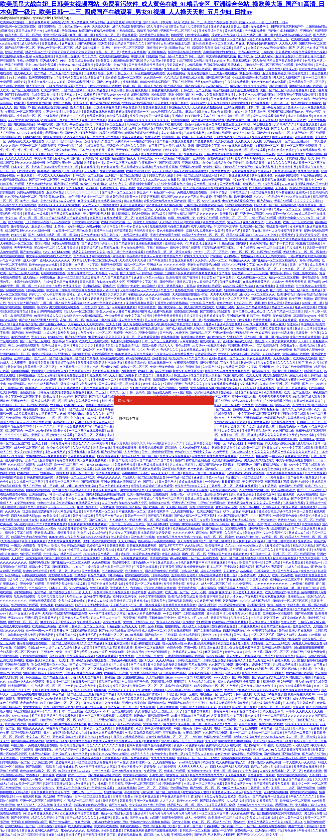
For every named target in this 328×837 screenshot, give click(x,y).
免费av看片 (23, 56)
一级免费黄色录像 (285, 515)
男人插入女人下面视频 (242, 596)
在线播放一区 (229, 392)
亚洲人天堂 (275, 303)
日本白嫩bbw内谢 (144, 562)
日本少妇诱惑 (52, 732)
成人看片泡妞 (185, 145)
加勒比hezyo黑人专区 (111, 282)
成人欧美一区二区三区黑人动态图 (200, 724)
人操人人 (264, 575)
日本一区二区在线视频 (266, 809)
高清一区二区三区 (72, 320)
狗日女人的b (272, 447)
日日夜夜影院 (88, 133)
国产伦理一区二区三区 (285, 290)
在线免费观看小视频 (45, 94)
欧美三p (67, 690)
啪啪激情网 (295, 179)
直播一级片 (191, 647)
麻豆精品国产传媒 (13, 269)
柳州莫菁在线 (128, 379)
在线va (47, 282)
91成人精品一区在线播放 (299, 507)
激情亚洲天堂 (72, 286)
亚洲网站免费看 (191, 167)
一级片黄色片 (267, 520)
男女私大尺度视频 (166, 167)
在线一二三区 (96, 392)
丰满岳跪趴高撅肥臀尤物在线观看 (214, 456)
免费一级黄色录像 (162, 367)
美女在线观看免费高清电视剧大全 (233, 99)
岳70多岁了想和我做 (98, 596)
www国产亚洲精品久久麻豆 (107, 613)
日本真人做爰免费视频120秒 (74, 426)
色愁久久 (131, 333)
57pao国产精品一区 (216, 86)
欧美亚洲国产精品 (209, 511)
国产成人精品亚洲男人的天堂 (39, 320)
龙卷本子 (37, 167)
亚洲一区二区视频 (225, 771)
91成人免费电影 (86, 686)
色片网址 (188, 622)
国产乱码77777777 (171, 545)
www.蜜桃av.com (187, 299)
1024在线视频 (134, 635)
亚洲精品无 (46, 635)
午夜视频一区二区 (267, 145)
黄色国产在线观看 (66, 282)
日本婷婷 (198, 43)
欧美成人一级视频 (37, 213)
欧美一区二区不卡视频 (197, 137)
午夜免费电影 (193, 154)
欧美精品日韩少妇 (258, 162)
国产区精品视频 (170, 162)
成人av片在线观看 (129, 724)
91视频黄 (294, 639)
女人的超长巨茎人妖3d (51, 413)
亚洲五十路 (105, 43)
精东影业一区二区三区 (116, 567)
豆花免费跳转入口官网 (26, 732)
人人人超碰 (256, 69)
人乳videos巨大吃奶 (39, 184)
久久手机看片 (106, 350)
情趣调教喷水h (39, 562)
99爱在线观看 (174, 124)
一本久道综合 (207, 588)
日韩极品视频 (35, 290)
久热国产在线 (211, 367)
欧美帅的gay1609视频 (43, 264)
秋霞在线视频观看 (53, 273)
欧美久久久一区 (188, 800)
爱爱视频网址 (280, 528)
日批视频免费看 (39, 362)
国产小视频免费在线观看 (162, 571)
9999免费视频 (52, 498)
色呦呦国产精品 (275, 418)
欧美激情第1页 (287, 439)
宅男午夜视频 (248, 724)
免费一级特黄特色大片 (58, 707)
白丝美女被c (86, 333)
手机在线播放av (158, 247)
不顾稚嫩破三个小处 (136, 473)
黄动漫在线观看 (83, 515)
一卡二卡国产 (172, 613)
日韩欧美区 (146, 158)
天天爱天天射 (101, 26)
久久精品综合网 (174, 809)
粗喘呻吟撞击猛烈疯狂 (155, 82)
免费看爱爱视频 (125, 464)
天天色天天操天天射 (168, 316)
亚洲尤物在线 (55, 192)
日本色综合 (86, 150)
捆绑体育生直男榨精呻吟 (288, 26)
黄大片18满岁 (29, 201)
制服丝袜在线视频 (44, 549)
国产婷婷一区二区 (228, 128)
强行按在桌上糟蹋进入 (283, 31)
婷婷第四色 (231, 601)
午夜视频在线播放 (149, 188)
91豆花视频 (184, 60)
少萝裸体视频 (52, 111)
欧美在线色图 (300, 39)
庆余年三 (31, 460)
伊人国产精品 (236, 39)
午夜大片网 (83, 822)
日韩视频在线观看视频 (99, 111)
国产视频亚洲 (278, 86)
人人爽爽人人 (118, 520)
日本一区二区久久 (261, 549)
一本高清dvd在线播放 (122, 660)
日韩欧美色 (158, 601)
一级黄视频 (163, 749)
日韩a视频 (244, 320)
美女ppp (249, 532)
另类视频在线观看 (135, 618)
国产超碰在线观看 (12, 290)
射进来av (140, 715)
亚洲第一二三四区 (72, 116)
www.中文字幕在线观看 (24, 120)
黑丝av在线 (283, 405)
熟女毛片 (83, 532)
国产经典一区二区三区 (117, 192)
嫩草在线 (68, 43)
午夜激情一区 (264, 405)
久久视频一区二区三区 (29, 481)
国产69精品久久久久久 (127, 771)
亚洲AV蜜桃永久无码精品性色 (233, 333)
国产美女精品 (177, 213)
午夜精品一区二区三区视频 (23, 111)
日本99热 (289, 703)
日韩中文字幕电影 (197, 35)
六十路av (56, 405)
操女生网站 (7, 56)
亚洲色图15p (76, 413)
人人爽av (287, 184)
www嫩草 (246, 571)
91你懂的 (194, 796)
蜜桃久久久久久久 (196, 256)
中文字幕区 (193, 222)
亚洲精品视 (235, 337)
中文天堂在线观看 (100, 788)
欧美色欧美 (125, 647)
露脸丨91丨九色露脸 (14, 77)
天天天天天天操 (296, 282)
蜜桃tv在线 (33, 660)
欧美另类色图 (224, 141)
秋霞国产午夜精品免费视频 (97, 31)
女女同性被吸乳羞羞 (101, 639)
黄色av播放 (127, 188)
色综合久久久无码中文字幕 (139, 145)
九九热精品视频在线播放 (31, 128)
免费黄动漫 (117, 652)
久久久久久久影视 (44, 379)
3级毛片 (13, 579)
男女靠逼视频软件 (239, 60)
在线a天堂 (100, 39)
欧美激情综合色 (135, 362)
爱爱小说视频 (13, 213)
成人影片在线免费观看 (92, 460)
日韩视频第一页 (157, 48)
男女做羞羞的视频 (39, 103)
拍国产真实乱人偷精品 (206, 375)
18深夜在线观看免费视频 (67, 239)
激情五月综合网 (148, 31)
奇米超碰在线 (110, 167)
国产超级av (239, 524)
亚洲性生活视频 (141, 669)
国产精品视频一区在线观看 (182, 86)
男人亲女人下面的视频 (241, 656)
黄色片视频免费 (55, 524)
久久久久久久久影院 (308, 201)
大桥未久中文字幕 (294, 469)
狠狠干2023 (35, 524)
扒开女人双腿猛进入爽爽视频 (100, 703)
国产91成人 (241, 635)
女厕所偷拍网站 (316, 26)
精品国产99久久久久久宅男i (248, 86)
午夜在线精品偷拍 (112, 171)
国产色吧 (71, 133)
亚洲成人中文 (49, 60)
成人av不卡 (107, 269)
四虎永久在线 (54, 269)
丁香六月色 (167, 145)
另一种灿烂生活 (31, 677)
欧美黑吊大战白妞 (305, 358)
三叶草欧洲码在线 (129, 39)
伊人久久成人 (26, 805)
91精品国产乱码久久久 (129, 43)
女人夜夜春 (19, 362)
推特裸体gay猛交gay (269, 456)
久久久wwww (32, 788)
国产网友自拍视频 (17, 94)
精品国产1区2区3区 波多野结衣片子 (47, 99)
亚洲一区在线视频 (146, 800)
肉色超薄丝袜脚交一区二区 (86, 196)
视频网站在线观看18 (301, 694)
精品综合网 (263, 430)
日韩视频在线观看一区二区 (135, 209)
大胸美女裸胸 (72, 111)
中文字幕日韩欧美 (58, 290)
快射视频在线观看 (279, 766)
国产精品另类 (111, 439)
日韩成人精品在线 (96, 90)
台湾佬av (64, 65)
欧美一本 (132, 196)
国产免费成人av (288, 571)
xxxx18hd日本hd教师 (57, 252)
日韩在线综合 (310, 277)
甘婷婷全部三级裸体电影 (275, 511)
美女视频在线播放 (12, 256)
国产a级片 (159, 213)
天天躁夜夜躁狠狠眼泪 (207, 107)
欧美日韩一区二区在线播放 (144, 584)
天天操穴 (17, 558)
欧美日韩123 (180, 103)
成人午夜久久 (118, 184)
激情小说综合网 (197, 809)
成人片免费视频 (196, 817)
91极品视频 (227, 243)
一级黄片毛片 (223, 137)
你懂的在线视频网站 (247, 737)
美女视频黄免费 (253, 481)
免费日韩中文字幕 (201, 507)
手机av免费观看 (28, 60)
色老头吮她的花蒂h (220, 158)
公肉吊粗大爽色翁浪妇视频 (46, 188)
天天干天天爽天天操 (224, 294)
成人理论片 (305, 443)
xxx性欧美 (318, 800)
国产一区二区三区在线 (35, 341)
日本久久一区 (116, 392)
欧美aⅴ (43, 669)
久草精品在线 (110, 247)
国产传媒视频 (72, 73)
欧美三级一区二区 (108, 52)
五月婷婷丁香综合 (63, 362)
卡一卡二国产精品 (274, 715)
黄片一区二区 (77, 775)
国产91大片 (147, 660)
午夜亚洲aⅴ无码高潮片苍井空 (173, 354)
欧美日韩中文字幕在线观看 (125, 252)
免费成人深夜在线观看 (174, 456)
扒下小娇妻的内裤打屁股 (240, 511)
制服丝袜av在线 (250, 73)
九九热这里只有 (43, 762)
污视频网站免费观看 (69, 77)
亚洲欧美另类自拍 (223, 447)
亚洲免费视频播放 (274, 73)
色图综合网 (276, 196)
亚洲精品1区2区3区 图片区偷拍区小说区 (40, 324)
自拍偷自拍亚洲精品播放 (208, 120)
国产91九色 (246, 56)
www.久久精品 (301, 99)
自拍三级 (257, 618)
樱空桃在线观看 (181, 379)
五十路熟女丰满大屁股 (158, 175)
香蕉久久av (39, 337)
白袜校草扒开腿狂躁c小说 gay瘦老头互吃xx (231, 179)
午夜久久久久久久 (109, 477)
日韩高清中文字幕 (208, 145)
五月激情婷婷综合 (199, 771)
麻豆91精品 (13, 575)
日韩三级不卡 (124, 73)
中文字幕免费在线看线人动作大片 (167, 39)
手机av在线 (277, 324)
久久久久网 (126, 656)
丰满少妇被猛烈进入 (28, 282)
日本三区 (175, 473)
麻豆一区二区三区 (81, 35)
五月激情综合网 (268, 345)
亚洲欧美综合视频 (229, 324)
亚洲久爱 (31, 618)
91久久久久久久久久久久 (171, 239)
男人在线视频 (32, 486)
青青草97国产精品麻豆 (276, 626)
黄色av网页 (313, 111)
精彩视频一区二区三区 (215, 396)
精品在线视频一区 (160, 362)
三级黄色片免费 (219, 171)
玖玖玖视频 (98, 294)
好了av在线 (89, 418)
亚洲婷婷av (231, 256)
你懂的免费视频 (230, 282)
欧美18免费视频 (282, 350)
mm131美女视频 (190, 762)
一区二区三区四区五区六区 (84, 409)
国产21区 (320, 498)
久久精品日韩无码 (171, 222)
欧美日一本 (146, 371)
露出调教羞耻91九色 (237, 630)
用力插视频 (121, 664)
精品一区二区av (134, 264)
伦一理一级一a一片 (39, 630)
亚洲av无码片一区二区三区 (139, 456)
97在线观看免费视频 (232, 605)
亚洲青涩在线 (284, 56)
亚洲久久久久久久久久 (55, 260)
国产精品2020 (107, 94)
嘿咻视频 (7, 31)
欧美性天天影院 (175, 584)
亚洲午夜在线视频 (184, 503)
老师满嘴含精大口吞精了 (220, 52)
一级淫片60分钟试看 (39, 430)
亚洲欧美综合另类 (211, 31)
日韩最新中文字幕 (72, 264)
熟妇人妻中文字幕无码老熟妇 (104, 303)
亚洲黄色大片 (20, 401)
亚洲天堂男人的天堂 (221, 328)
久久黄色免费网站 (243, 813)
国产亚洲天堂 (207, 605)
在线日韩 (174, 179)
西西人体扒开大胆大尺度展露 (230, 766)
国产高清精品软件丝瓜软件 (146, 65)
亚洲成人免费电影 (47, 830)
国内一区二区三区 (194, 554)
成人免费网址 (318, 264)
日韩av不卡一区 (135, 515)
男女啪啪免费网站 (133, 247)
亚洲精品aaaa (297, 596)
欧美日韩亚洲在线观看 (235, 175)
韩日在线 (28, 830)
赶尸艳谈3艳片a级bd (173, 673)
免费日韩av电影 (250, 507)
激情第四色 (161, 379)
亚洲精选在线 (220, 26)
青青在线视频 (159, 558)
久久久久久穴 (260, 350)
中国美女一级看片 (32, 779)
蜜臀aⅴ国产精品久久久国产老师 (165, 201)
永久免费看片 (87, 94)
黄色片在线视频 (198, 73)
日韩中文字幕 (298, 264)
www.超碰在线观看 (298, 196)
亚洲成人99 (289, 69)
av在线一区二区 (312, 303)
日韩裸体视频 (254, 443)
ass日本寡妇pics (181, 715)
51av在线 (71, 341)
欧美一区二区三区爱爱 (129, 48)
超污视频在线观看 (112, 358)
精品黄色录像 (96, 116)
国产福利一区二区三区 (44, 179)
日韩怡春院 (45, 826)
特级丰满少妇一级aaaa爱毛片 (108, 498)
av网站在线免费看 (244, 171)
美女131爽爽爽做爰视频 (47, 311)
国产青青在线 (126, 350)
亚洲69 (212, 554)
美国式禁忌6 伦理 (224, 805)
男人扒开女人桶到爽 (222, 834)
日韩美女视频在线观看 (185, 247)
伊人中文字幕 (52, 294)
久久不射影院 (37, 507)
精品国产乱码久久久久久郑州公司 (23, 162)
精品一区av (166, 56)
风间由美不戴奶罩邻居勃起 (284, 60)
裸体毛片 (109, 286)
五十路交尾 (80, 754)
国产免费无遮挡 (302, 498)
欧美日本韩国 (95, 124)
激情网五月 (80, 99)
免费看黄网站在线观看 (236, 758)
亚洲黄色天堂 (266, 426)
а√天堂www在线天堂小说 (209, 345)
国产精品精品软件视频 (137, 239)
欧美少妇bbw (234, 111)
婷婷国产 (193, 639)
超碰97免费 (292, 524)
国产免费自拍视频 (197, 711)
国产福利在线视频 (314, 754)
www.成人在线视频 (255, 324)
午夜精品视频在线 (309, 150)
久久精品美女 (271, 354)
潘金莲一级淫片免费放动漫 (78, 384)
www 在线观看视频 (29, 796)
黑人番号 (259, 60)
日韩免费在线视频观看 (164, 90)
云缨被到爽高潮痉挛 (43, 601)
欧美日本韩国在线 (212, 596)
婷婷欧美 (100, 690)
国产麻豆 (136, 60)
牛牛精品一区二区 (29, 116)
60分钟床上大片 (50, 286)
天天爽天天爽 (117, 294)
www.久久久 (275, 158)
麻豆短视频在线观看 (224, 490)
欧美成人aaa (93, 711)
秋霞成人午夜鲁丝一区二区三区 (203, 235)
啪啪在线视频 (221, 401)
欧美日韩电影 (243, 196)
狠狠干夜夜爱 (99, 588)
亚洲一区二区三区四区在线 (238, 558)
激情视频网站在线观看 (227, 669)
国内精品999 (261, 749)
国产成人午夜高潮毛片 (271, 567)
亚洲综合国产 (23, 358)
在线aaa (37, 469)
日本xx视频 (273, 222)
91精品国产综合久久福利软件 (216, 464)
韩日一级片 (197, 56)
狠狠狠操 (29, 307)
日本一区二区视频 (241, 732)
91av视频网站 (17, 384)
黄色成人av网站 (151, 256)
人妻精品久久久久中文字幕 (86, 324)
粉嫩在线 (80, 575)
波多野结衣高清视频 (105, 371)
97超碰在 (216, 256)
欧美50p (42, 307)
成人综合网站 (30, 43)
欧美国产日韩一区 (251, 562)
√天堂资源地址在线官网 (201, 243)
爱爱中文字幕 (263, 209)
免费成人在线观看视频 (192, 192)
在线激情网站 (126, 31)
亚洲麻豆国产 (152, 724)
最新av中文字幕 (305, 307)
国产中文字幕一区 (170, 307)
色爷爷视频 (263, 333)
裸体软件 (295, 188)
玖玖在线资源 (198, 664)
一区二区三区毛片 (216, 252)
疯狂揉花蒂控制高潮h (125, 341)
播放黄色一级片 (57, 741)
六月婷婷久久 (134, 571)
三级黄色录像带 (315, 652)
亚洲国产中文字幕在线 (142, 282)
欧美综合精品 (64, 605)
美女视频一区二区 (58, 681)
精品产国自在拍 (36, 52)
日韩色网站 (167, 282)
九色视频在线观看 (219, 133)
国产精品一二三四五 (48, 73)
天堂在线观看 (14, 65)
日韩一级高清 (72, 171)
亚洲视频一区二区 (72, 358)
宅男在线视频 (304, 137)
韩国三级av (181, 375)
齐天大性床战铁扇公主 (308, 401)
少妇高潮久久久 (284, 124)
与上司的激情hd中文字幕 (103, 137)
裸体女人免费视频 (223, 35)
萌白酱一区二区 (45, 247)
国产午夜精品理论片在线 (271, 464)
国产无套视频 (306, 788)
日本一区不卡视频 (151, 626)
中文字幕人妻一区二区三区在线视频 (253, 239)
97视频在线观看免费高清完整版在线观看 (151, 830)
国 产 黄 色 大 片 (309, 362)
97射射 (198, 252)
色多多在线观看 (199, 673)
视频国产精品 (105, 694)
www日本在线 (211, 201)
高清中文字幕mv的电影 (259, 154)
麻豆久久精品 (118, 805)
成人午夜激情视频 (188, 367)
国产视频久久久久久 (197, 150)
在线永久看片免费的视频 (144, 613)
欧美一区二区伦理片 (298, 392)
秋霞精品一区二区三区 (40, 367)
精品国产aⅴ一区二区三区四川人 (247, 477)
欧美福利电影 (297, 73)
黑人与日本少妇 (158, 26)
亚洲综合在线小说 (40, 82)
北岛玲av (60, 226)
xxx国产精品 (83, 422)
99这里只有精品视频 (144, 673)
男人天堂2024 (35, 86)
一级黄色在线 (14, 388)
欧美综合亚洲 (115, 124)
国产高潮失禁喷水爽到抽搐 (50, 107)
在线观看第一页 (52, 120)
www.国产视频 (183, 392)
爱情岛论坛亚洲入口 (82, 82)
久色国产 (182, 56)
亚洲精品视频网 (235, 107)
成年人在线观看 (132, 137)
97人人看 (163, 834)
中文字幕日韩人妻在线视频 (129, 90)
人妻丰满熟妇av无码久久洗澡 (139, 290)
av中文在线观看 (208, 218)
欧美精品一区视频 (116, 673)
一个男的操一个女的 (238, 209)
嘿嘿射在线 (53, 766)
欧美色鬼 (262, 290)
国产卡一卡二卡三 (282, 243)
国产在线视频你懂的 (22, 124)
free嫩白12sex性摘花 (94, 184)
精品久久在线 (97, 575)
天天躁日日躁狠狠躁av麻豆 (64, 141)
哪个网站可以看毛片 (292, 120)
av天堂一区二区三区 (234, 218)
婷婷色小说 (308, 571)
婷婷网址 (225, 635)
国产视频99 (191, 277)
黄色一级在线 (273, 524)
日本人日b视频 (201, 39)
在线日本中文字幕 (94, 120)
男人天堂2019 (83, 690)
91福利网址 (212, 826)
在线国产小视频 (301, 677)
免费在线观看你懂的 (82, 60)
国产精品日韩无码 (180, 601)
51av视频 (13, 43)
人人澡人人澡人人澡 (19, 158)
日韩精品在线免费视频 (238, 167)
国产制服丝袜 (157, 703)
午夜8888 (132, 256)
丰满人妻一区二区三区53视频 (117, 162)
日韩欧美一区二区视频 (196, 90)
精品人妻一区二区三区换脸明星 (275, 205)
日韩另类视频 (317, 73)
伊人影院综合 (120, 537)
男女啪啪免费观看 (60, 575)
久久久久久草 (281, 162)
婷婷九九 (35, 294)
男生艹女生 (296, 826)
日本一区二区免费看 (186, 209)
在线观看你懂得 (277, 226)
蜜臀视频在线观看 (137, 575)
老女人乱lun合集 (213, 111)
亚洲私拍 (259, 409)
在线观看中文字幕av (312, 664)
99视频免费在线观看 (239, 205)
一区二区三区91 (72, 90)
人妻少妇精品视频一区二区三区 (268, 39)
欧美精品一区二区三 (266, 269)
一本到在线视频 (125, 788)
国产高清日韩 (123, 230)
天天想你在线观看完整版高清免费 (139, 150)
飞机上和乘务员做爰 (198, 443)
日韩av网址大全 (109, 239)
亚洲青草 (92, 188)
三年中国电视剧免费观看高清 (204, 205)
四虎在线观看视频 (181, 260)
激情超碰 (90, 162)
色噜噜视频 (307, 435)
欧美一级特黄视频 (157, 116)
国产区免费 (60, 490)
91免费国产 (230, 367)
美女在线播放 (49, 201)
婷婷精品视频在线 (109, 201)
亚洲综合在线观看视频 (137, 103)
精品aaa (104, 737)
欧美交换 (60, 430)
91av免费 (282, 337)
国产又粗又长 (98, 520)
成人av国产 (31, 260)
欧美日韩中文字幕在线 (200, 116)
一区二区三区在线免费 (132, 609)
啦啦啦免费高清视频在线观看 (212, 48)
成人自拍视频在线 (300, 116)
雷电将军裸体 (14, 209)
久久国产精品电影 (221, 664)
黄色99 (282, 630)
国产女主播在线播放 (208, 630)
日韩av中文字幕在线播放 (105, 86)
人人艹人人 (90, 205)
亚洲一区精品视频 (169, 286)
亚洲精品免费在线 (102, 549)
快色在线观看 (14, 52)
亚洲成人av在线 (42, 226)
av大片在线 (107, 507)
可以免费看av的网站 (53, 196)
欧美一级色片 (179, 520)
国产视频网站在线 (203, 269)
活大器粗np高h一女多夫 (74, 26)
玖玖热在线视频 (310, 320)
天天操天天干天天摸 (249, 141)
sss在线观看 (25, 175)
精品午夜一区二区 (108, 35)
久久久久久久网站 (17, 435)
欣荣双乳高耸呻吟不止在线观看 (239, 354)
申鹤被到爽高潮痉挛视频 (230, 69)
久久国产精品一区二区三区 (255, 35)
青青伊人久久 (234, 652)
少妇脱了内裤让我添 (143, 388)
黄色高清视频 (304, 65)
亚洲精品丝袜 (172, 188)
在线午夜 (58, 341)
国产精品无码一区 (67, 749)
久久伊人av (281, 99)
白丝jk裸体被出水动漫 (176, 43)
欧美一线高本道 (283, 333)
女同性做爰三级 (194, 613)
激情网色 (64, 379)
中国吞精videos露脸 (128, 741)
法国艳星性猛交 (144, 230)
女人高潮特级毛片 (206, 282)
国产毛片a (150, 481)
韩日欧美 (126, 800)
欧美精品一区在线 (49, 171)
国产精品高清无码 (117, 669)
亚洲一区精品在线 (70, 145)
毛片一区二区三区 (31, 218)
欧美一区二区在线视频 (298, 222)
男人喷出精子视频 (13, 507)
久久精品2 (171, 77)
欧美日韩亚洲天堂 (138, 171)
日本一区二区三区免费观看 (160, 341)
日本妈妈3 (156, 269)
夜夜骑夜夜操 (29, 703)
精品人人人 (166, 345)
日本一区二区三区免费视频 (299, 145)
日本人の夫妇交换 (264, 235)
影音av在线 (178, 26)
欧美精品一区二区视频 (295, 800)
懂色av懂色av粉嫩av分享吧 (293, 35)
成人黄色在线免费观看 (138, 324)
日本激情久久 (109, 188)
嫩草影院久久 (20, 226)
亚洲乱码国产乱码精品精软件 (273, 609)
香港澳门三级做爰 (308, 243)
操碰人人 (107, 243)
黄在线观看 (129, 35)
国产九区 (225, 273)
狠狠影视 (252, 800)
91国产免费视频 (86, 43)
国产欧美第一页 (154, 507)
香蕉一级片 (255, 524)
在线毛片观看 (123, 813)
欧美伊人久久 (174, 443)
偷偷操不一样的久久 (280, 213)
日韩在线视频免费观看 (142, 545)
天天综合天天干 (143, 749)
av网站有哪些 (189, 341)
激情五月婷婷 (62, 103)
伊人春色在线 (121, 749)
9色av (112, 39)
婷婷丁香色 (272, 618)
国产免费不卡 (128, 375)
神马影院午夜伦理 (59, 162)
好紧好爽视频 (224, 188)
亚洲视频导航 (248, 779)
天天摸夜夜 (247, 388)
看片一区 (194, 201)
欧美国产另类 (225, 307)
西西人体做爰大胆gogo (26, 515)
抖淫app (233, 562)
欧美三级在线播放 (301, 299)
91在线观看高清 (83, 65)
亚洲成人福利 (264, 56)
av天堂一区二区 (273, 537)
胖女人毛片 (152, 137)
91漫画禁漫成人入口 (48, 316)
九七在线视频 (246, 247)
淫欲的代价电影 (165, 273)
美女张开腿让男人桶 (97, 213)
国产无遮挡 (128, 273)
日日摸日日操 (193, 316)
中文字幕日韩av (281, 273)
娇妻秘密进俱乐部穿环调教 (55, 503)
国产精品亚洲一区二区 (20, 48)
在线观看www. (105, 809)
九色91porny (143, 528)
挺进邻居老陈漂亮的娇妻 (185, 52)
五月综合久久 (271, 507)
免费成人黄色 (138, 579)
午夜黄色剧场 (131, 107)
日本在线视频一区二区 (131, 511)
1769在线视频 (260, 103)
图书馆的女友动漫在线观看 (82, 439)
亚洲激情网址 (253, 418)
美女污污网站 (46, 375)
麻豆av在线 (192, 111)
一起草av (189, 286)
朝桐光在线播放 (262, 175)
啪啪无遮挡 (236, 443)
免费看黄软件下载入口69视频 (297, 94)
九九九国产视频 (28, 39)
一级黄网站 (51, 116)
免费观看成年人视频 (80, 656)
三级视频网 (161, 494)
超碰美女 (20, 82)
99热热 (241, 422)
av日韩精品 (145, 273)
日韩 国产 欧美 (119, 460)
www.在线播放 (60, 222)
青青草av (43, 545)
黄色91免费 (159, 754)
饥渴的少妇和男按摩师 (262, 43)
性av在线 (223, 269)
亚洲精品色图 (236, 316)
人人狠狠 (60, 82)
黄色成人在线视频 (134, 52)
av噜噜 (77, 162)
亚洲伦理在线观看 (55, 35)
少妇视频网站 (249, 384)
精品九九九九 (140, 754)
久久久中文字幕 (309, 558)
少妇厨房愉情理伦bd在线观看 (252, 77)
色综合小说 (175, 647)
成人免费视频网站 (261, 188)
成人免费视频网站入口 (231, 762)
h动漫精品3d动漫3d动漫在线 (190, 99)
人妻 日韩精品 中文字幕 (227, 715)
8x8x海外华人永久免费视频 (18, 205)
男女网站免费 (213, 320)
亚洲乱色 (113, 145)
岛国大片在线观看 (301, 630)
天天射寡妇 (162, 103)
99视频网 (105, 817)
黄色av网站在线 (310, 260)
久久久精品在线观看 (22, 464)
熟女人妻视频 (120, 443)
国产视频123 (22, 107)
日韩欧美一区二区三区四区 (18, 26)
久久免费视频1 (241, 269)
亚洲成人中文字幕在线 (15, 626)
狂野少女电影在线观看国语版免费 (96, 69)
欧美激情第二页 (121, 601)
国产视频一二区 (232, 826)
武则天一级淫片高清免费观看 (140, 554)
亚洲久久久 (218, 418)
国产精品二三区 (201, 333)
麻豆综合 (171, 447)
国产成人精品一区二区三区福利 (52, 401)
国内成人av (112, 698)
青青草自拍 (34, 498)
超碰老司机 (8, 39)
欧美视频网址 (214, 545)
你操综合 (242, 188)
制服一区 (220, 443)
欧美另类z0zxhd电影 (216, 524)
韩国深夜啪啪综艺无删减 (142, 133)
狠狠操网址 (173, 626)
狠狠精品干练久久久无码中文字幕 (264, 256)
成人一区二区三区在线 (29, 447)
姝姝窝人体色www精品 (149, 277)
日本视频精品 (121, 213)
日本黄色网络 (191, 179)
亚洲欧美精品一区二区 (15, 354)
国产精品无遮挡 (76, 337)
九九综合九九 (157, 179)
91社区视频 (94, 375)
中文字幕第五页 (79, 371)
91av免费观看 (231, 430)
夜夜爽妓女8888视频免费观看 (197, 273)
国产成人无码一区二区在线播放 (119, 384)
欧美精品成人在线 (192, 77)
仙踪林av (320, 328)
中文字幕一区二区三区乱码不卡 (259, 413)
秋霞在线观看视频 (111, 133)
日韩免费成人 (51, 43)
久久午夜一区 (146, 350)
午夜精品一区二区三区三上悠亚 (52, 686)
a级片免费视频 (24, 413)
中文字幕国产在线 (250, 720)
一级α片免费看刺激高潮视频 (215, 94)
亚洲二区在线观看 (132, 205)
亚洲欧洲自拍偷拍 (216, 494)
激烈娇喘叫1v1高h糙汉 (250, 158)
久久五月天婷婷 (218, 103)
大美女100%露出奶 (143, 286)
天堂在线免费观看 (180, 630)
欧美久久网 (19, 235)
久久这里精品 (81, 447)
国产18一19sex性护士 (311, 490)
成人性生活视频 (104, 209)
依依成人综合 (287, 520)
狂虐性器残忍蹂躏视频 (151, 218)
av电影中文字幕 (11, 260)
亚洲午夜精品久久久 (189, 384)
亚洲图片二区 (40, 435)
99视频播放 (48, 277)
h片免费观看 (271, 184)
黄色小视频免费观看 (171, 230)
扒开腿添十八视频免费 (309, 350)
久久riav (231, 545)
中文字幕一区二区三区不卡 (300, 269)
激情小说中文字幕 (57, 558)
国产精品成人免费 (159, 392)
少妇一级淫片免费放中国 (85, 226)
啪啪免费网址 (260, 26)
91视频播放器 (120, 60)
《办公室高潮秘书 (209, 575)
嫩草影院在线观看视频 (32, 643)
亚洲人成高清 (268, 120)
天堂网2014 (68, 94)
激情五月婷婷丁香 (69, 209)
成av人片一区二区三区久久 (257, 294)
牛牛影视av (51, 554)
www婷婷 (123, 94)
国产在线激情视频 (193, 609)
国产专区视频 (20, 817)
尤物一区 (104, 307)
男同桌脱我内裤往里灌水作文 (224, 65)
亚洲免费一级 (171, 137)
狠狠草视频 (25, 698)
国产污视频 (138, 664)
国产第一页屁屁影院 (85, 158)
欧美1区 (19, 103)
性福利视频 (130, 82)
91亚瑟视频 (21, 711)
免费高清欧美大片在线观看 (26, 141)
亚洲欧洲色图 (9, 656)
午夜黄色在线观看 (145, 567)
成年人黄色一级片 (305, 698)
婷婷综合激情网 (157, 652)
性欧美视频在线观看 (300, 673)
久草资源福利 (161, 528)
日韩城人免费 (240, 26)
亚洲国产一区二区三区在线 (178, 31)
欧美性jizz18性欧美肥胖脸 (229, 622)
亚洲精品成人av (168, 562)
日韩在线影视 (233, 379)
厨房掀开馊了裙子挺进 (240, 426)
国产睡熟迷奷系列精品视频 (164, 205)
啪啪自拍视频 (66, 460)
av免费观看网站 (43, 56)
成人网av (83, 294)
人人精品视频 (155, 677)
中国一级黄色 (302, 511)
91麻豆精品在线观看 (81, 456)
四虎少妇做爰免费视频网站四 (106, 494)
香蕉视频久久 (237, 660)
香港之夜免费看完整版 (165, 235)
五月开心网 (61, 158)
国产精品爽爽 (124, 243)
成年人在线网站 (202, 226)
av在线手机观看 (117, 116)
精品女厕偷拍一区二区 (241, 120)
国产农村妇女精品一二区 (274, 133)
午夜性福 (289, 809)
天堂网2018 (70, 31)
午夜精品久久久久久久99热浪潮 (59, 205)
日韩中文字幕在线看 (94, 388)
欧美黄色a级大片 (214, 222)
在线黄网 (171, 635)
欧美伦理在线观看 (34, 541)
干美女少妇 (88, 307)
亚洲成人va (67, 622)
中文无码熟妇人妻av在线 (186, 652)
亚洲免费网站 (180, 120)
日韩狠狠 (6, 477)
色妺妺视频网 (34, 558)
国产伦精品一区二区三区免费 (71, 562)
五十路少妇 (210, 635)
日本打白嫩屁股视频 (85, 558)
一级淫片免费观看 (23, 545)
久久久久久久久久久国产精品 (34, 154)
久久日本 (231, 724)
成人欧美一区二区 (249, 447)
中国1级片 (105, 48)
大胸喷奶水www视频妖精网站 (268, 48)
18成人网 (169, 299)
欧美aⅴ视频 (51, 396)
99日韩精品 (116, 575)
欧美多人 (213, 579)
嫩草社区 (89, 350)
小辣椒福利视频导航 (107, 107)
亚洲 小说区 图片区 (181, 94)
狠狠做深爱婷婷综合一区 (132, 111)
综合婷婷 (111, 77)
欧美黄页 (103, 60)
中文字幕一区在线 (68, 56)
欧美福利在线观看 (52, 39)
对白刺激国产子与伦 (135, 681)
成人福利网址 (14, 460)
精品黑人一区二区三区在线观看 (204, 473)
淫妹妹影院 (70, 766)
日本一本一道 (280, 103)
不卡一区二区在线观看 (145, 605)
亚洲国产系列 (256, 605)
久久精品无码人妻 (193, 350)
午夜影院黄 (132, 792)
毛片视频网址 (295, 247)
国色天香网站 (48, 618)
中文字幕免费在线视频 (221, 56)
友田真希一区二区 (84, 681)
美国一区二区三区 (272, 90)
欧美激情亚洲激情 (44, 626)
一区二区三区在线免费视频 (87, 430)
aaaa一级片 (100, 652)
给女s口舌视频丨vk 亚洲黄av (51, 354)
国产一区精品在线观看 (120, 299)
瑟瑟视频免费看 (74, 137)
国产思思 (319, 35)
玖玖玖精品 (116, 783)
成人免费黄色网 (151, 154)
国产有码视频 (241, 677)
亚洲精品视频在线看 (149, 243)
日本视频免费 (266, 681)
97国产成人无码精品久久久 (198, 707)
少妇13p (261, 469)
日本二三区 (73, 350)
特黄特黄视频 (262, 320)
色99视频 (60, 826)
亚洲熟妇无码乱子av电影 (311, 184)
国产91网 (314, 282)
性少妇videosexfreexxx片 (71, 154)
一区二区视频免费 (261, 192)
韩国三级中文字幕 (305, 273)
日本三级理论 (47, 26)
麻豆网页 (96, 218)
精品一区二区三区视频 (63, 235)
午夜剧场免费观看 (237, 82)
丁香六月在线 (229, 362)
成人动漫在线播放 (12, 86)
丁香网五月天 (226, 277)
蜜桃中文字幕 (254, 652)
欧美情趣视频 (170, 337)
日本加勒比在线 (296, 158)
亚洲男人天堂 (303, 328)
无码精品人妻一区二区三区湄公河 (287, 141)
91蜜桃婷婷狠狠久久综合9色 (164, 698)
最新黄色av (145, 541)
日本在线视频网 (194, 133)
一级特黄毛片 (247, 575)
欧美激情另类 (105, 345)
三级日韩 (255, 613)
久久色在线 (172, 69)
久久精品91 (283, 52)
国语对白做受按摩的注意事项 (282, 230)
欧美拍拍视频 (273, 392)
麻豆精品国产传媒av (147, 694)
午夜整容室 (77, 124)
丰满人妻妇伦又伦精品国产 (143, 732)
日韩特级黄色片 (56, 371)
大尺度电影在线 (198, 26)
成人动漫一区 (78, 520)
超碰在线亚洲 (90, 167)
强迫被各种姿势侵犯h (73, 528)
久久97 (318, 686)
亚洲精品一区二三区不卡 (62, 481)
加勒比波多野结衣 (132, 69)
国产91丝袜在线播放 (290, 154)
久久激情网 (154, 490)
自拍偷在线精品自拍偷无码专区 (223, 162)
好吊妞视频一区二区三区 (234, 116)
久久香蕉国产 (282, 358)
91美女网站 (35, 452)
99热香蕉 (111, 409)
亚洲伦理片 (248, 362)
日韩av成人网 (189, 571)
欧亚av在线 (115, 120)
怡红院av (264, 171)
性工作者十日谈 (81, 107)
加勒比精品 (273, 562)
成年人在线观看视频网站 (129, 26)
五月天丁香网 (105, 150)
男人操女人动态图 (182, 464)
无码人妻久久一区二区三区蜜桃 (304, 252)
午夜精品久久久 (168, 350)
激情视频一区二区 (190, 320)
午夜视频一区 (148, 162)
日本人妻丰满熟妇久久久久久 (52, 69)
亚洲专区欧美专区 (308, 235)
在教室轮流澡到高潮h (237, 124)
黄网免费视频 (66, 333)
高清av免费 (149, 345)
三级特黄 (267, 52)
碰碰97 (180, 460)
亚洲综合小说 (174, 243)
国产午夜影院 (157, 260)
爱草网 (62, 626)
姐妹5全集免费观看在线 (112, 128)
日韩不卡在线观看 (12, 184)
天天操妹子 (91, 171)
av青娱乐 (92, 239)
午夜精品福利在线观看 (196, 69)
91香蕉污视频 (208, 299)
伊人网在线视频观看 (68, 511)
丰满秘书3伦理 (63, 422)
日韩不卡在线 (218, 192)
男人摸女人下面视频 (122, 532)
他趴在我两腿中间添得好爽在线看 (203, 562)
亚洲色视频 (47, 460)
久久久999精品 (244, 469)
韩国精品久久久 (180, 107)
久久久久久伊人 (184, 532)
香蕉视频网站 (260, 137)
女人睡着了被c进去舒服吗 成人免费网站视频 (143, 311)
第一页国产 (72, 120)
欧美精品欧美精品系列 (188, 528)
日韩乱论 (311, 826)
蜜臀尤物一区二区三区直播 (238, 435)
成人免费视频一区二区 (252, 277)
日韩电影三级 (238, 192)
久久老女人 (230, 571)
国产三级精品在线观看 (66, 213)
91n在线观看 (46, 124)
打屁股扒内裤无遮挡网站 (219, 247)
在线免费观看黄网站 (256, 282)
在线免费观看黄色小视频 (309, 52)
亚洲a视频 (47, 605)
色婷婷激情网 (239, 103)
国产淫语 (153, 43)
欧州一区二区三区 (130, 77)
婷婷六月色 (240, 554)
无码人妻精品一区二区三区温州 (176, 128)
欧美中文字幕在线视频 (305, 337)
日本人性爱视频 (168, 707)
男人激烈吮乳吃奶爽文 (306, 103)
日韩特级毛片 (90, 247)
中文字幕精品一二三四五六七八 (78, 367)
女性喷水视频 (202, 60)
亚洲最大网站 (191, 162)
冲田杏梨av (208, 277)
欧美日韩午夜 (229, 213)
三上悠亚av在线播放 (224, 73)
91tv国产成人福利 (234, 788)
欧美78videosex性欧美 (59, 809)
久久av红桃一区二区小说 (69, 639)
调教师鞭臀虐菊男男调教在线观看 (137, 469)
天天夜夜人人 (119, 588)
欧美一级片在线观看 (135, 758)
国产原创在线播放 (174, 469)
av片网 (88, 209)
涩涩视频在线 (54, 133)
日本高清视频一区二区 (99, 511)
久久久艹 (260, 196)
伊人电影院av (153, 60)
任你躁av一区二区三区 (34, 239)
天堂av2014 (16, 618)
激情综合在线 (102, 447)
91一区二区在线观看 (271, 247)
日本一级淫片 (231, 405)
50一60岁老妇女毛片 (134, 226)
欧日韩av (69, 294)
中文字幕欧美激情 (106, 826)
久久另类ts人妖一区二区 (21, 196)
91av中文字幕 (101, 771)
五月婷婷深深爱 (214, 316)
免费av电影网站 (123, 99)
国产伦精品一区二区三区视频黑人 (275, 260)
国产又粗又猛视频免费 (198, 188)
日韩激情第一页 (159, 715)
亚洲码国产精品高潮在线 (253, 307)
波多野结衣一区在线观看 (309, 133)
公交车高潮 (44, 805)
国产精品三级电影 (206, 184)
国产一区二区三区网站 (215, 541)
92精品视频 (52, 31)
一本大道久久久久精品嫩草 (53, 175)
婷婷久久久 (138, 443)
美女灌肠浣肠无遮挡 (89, 299)
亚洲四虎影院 (181, 720)
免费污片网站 (212, 167)
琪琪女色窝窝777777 (292, 218)
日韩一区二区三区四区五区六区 (196, 175)
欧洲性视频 (174, 277)
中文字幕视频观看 (135, 775)
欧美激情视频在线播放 (114, 56)
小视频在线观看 (106, 656)
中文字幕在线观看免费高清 (104, 264)
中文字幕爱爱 (147, 307)
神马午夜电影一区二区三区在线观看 (194, 558)
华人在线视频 (133, 201)
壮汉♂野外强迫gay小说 (103, 273)
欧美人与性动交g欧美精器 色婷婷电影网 (78, 545)
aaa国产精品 (124, 639)
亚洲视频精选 (157, 52)
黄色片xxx (234, 222)
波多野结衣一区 (140, 762)
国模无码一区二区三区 (23, 622)
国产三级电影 (37, 235)
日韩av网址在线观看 (92, 179)
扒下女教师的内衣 (293, 618)
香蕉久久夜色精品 (121, 528)
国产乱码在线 (238, 549)
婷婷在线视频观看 (191, 481)
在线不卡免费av (204, 324)
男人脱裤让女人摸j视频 (136, 167)
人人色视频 (235, 418)
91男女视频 (96, 337)
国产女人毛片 (81, 379)
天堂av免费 (197, 239)
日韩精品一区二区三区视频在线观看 (269, 65)
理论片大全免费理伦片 (271, 532)
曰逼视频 (152, 56)
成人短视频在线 (171, 133)
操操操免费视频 (297, 90)
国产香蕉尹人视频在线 (154, 35)
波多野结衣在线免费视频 (68, 392)
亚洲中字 (37, 711)
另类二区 (218, 39)
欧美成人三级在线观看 (94, 341)
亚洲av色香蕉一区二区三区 (55, 48)
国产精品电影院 (105, 647)
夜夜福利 (89, 554)
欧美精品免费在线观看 (183, 596)
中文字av (20, 452)
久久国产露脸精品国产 (116, 277)
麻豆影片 (150, 834)
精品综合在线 (210, 647)
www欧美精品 (165, 158)
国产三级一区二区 (46, 358)
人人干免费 (109, 503)
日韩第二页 (184, 282)
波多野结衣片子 (159, 511)
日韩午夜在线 (26, 171)
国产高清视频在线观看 (105, 103)
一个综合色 (242, 137)
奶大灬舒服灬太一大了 (247, 401)
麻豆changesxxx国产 (179, 677)
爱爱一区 (230, 575)
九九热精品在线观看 (53, 520)
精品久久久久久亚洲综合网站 (278, 435)
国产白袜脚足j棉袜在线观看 (92, 256)
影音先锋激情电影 (13, 188)
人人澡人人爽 (288, 43)
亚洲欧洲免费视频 (101, 154)
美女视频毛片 (20, 337)
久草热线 (93, 358)
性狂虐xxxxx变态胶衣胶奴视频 (275, 341)
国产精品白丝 (214, 528)
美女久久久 (201, 379)
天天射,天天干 (82, 592)
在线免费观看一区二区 (119, 218)
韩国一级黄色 (183, 728)
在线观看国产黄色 (52, 409)
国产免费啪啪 (90, 235)
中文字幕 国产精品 (202, 303)
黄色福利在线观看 (154, 107)
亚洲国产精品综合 (177, 269)
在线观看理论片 (103, 354)
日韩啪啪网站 (108, 205)
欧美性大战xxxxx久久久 (191, 486)
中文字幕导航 (43, 158)
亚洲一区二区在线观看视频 (38, 145)
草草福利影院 (224, 749)
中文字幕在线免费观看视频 (294, 367)
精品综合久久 (261, 371)
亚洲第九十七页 (316, 503)
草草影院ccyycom (305, 316)
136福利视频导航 (108, 456)
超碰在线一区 (244, 830)
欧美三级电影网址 (41, 77)
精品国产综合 (14, 430)
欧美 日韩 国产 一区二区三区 (59, 703)
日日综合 (13, 830)
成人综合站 (198, 103)
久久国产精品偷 (284, 430)
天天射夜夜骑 (219, 618)
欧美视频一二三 (28, 473)
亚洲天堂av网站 (45, 532)
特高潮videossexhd (127, 154)
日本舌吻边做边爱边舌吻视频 (168, 664)
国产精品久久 (136, 179)
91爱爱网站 (286, 235)
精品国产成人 (116, 179)
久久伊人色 (57, 350)
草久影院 (224, 707)
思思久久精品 (160, 720)
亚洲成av (302, 192)
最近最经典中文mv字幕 (111, 65)
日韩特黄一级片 (258, 788)
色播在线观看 (317, 656)
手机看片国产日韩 (12, 333)
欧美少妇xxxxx (74, 405)
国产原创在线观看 (66, 184)
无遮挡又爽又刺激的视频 (153, 99)
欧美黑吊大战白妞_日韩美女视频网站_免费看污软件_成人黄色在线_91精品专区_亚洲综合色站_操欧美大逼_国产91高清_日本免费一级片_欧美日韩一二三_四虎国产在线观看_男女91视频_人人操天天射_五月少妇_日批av (144, 22)
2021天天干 (110, 375)
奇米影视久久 (151, 384)
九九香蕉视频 (10, 541)
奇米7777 (48, 788)
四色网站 (232, 686)
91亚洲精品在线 (11, 137)
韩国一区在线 (189, 694)
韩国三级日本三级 (277, 481)
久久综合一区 (153, 77)
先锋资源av (267, 384)
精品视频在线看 (86, 48)
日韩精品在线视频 (274, 179)
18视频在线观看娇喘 (212, 503)
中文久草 (11, 218)
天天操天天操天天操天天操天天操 (71, 52)
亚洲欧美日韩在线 (12, 660)
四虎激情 (309, 128)
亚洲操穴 (226, 694)
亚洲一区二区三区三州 (22, 286)
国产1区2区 (297, 48)
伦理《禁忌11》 (88, 507)
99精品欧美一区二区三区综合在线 (168, 252)
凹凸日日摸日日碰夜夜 (309, 647)
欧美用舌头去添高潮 (199, 754)
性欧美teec (137, 116)
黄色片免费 (225, 303)
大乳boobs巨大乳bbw (209, 82)
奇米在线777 (313, 486)
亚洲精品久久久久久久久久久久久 (147, 120)
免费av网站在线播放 (296, 354)
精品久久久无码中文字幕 (239, 264)
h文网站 (168, 384)
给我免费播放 (311, 188)
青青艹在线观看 (62, 435)
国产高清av (265, 201)
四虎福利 (242, 243)
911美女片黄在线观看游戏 (219, 796)
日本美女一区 (20, 167)
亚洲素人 (178, 116)
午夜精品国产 (192, 732)
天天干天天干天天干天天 (83, 192)
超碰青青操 (92, 141)
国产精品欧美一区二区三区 (306, 82)
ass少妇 (249, 669)
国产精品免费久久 (81, 128)
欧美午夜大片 (200, 520)
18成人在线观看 (282, 137)
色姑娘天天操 (114, 316)
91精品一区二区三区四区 (274, 707)
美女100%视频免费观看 (41, 65)
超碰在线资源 (140, 94)
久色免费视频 (204, 141)
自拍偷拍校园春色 (58, 447)
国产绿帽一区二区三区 (259, 337)
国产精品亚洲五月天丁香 (60, 677)
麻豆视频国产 (168, 388)
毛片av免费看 (266, 362)
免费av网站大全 (249, 52)
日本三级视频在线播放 (152, 464)
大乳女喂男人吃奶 (89, 622)
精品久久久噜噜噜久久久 (89, 252)
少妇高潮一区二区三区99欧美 (72, 230)
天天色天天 (81, 103)
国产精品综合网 (251, 392)
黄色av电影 (88, 749)
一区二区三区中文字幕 (64, 418)
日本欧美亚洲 (32, 137)
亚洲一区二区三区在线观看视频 (78, 277)
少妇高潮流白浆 (11, 609)
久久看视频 (147, 707)
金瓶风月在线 (252, 184)
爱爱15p (86, 652)
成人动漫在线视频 (35, 350)
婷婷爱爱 (177, 35)
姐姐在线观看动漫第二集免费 (170, 226)
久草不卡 (281, 188)
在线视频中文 (121, 562)
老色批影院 (159, 94)
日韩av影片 (265, 99)
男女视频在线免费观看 (64, 307)
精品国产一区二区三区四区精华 (276, 669)
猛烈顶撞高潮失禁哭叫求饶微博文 (100, 362)
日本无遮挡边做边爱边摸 (249, 311)
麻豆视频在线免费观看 (150, 73)
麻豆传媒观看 (86, 201)
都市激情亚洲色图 (186, 311)
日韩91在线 (47, 775)
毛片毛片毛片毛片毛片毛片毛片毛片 (172, 813)
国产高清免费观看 (108, 473)
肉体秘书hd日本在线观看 (306, 86)
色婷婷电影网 (287, 167)
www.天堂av (222, 677)
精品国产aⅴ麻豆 (165, 192)
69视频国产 (184, 158)
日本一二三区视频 (71, 711)
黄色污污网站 (259, 243)
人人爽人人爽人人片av (193, 766)
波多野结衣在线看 (237, 809)
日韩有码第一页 (259, 528)
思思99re (220, 60)
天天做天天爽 (172, 490)
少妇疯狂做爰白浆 (206, 392)
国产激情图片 (35, 766)
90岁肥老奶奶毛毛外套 (272, 264)
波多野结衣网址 (266, 167)
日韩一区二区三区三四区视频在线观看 (256, 252)
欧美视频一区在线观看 (101, 320)
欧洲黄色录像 (115, 196)
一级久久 (230, 320)
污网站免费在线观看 (31, 192)
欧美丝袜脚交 (50, 90)
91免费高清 (124, 715)
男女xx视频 (292, 303)
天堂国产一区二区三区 (148, 686)
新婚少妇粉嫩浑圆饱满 (188, 371)
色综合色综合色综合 (281, 150)
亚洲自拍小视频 (266, 830)
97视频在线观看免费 (209, 290)
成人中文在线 (18, 613)
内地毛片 (118, 256)
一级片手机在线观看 (60, 86)
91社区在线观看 (307, 124)
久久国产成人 (198, 358)
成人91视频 (16, 222)
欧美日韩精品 (311, 290)
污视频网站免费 (162, 681)
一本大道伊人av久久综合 (56, 647)
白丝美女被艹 (93, 77)
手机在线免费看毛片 (223, 413)
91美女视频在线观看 (57, 515)
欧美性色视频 (178, 579)
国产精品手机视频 (160, 515)
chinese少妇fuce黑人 (251, 545)
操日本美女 (111, 226)
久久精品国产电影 (87, 401)
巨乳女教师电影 (258, 422)
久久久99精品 (127, 541)
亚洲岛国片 (155, 592)
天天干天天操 (23, 247)
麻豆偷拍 (202, 532)
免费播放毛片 (289, 345)
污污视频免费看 (255, 31)
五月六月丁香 (301, 405)
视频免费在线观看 (32, 584)
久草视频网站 (176, 73)
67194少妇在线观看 (30, 133)
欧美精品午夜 (269, 800)
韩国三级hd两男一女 (29, 31)
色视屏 (212, 592)
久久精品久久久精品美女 (179, 605)
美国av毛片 (233, 230)
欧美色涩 (6, 524)
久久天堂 (51, 711)
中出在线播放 (280, 498)
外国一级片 (105, 73)
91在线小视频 (167, 766)
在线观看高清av (95, 145)
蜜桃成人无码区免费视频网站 (229, 703)
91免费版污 (181, 333)
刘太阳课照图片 (19, 686)
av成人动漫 (68, 201)
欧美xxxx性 (103, 311)
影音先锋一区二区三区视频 (250, 273)
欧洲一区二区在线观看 (250, 150)
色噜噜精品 (207, 128)
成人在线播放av (299, 567)
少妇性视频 (203, 622)
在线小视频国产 (253, 222)
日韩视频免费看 (293, 503)
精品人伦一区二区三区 (132, 269)
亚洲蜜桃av (266, 367)
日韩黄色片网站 (60, 443)
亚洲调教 (199, 158)
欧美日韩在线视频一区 (116, 222)
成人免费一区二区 (154, 630)
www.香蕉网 (159, 111)
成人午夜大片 (23, 73)
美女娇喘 (145, 379)
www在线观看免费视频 (237, 145)
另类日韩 (260, 303)
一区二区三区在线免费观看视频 (61, 303)
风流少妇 (105, 686)
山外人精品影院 (190, 635)
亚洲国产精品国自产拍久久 (286, 111)
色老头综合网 (215, 656)
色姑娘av (293, 107)
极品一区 (107, 813)
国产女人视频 (181, 822)
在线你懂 (225, 592)
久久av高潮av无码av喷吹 (290, 758)
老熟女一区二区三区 (287, 209)
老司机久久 (89, 56)
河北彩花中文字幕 (226, 226)
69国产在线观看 (100, 99)
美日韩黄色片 (176, 65)
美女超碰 (206, 196)
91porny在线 (155, 443)
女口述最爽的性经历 (208, 601)
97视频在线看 (277, 694)
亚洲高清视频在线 (16, 311)
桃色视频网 (34, 333)
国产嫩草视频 (90, 481)
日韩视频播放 (26, 375)
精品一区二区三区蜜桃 (284, 277)
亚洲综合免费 (284, 656)
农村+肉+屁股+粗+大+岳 (159, 826)
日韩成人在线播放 (262, 588)
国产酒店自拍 (90, 243)
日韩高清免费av (123, 796)
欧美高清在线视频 (72, 745)
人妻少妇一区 (318, 775)
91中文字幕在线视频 (86, 222)
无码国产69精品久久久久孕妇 (188, 703)
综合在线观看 (286, 494)
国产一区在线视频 (303, 528)
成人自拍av (31, 277)
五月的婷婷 (154, 69)
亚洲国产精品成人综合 (238, 341)
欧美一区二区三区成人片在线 (225, 43)
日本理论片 (35, 269)
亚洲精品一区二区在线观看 (52, 592)
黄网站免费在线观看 (66, 243)
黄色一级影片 (276, 605)
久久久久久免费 (175, 264)
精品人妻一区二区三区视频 (23, 35)
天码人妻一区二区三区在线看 (149, 520)
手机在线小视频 (183, 82)
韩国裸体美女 (228, 779)
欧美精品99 (56, 337)
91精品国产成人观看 (134, 235)
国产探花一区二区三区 (123, 707)
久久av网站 (176, 111)
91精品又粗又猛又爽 (312, 622)
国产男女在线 (139, 817)
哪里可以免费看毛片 (143, 184)
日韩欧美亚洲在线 (218, 77)
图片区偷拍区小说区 (14, 754)
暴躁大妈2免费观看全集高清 (205, 230)
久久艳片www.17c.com (15, 715)
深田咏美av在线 (180, 48)
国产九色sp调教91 (109, 82)
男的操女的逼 (110, 367)
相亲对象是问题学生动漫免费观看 (236, 90)
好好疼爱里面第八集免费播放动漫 (183, 567)
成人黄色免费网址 (130, 320)
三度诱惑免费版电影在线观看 (66, 584)
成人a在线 (7, 783)
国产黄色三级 (173, 154)
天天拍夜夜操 (187, 588)
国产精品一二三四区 (298, 732)
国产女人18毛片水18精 (286, 128)
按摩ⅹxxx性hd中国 (35, 571)
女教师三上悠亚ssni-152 (139, 622)
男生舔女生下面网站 (261, 775)
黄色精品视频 (234, 31)
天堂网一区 (176, 754)
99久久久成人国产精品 (23, 303)
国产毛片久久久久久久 (203, 213)
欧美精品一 (33, 388)
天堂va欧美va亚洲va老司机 (185, 690)
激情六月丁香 (298, 375)
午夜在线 (299, 707)
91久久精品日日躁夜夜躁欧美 (291, 749)
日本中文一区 (314, 179)
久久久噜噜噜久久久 (215, 639)
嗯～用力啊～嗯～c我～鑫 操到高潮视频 (70, 486)
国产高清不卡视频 (143, 537)
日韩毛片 (239, 48)
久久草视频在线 (308, 494)
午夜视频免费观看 (186, 362)
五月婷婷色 (307, 439)
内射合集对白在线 (75, 498)
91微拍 (184, 388)
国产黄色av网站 (31, 252)
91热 (63, 60)
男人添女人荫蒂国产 (287, 77)
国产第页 (216, 532)
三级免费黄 (273, 69)
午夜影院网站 (268, 486)
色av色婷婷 (195, 469)
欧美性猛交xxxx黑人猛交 (293, 745)
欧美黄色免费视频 (151, 447)
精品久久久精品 (303, 545)
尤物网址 (37, 371)
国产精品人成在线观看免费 (174, 141)
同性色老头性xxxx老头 (292, 426)
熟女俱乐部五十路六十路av (49, 664)
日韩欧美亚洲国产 (188, 660)
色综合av (244, 796)
